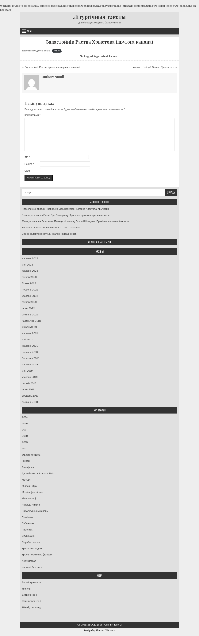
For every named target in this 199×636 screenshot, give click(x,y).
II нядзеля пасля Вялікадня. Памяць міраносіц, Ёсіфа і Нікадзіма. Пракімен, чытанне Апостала (75, 221)
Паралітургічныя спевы (35, 511)
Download (57, 51)
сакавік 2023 (29, 277)
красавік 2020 (30, 345)
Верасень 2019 (30, 358)
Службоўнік (28, 535)
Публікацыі (28, 523)
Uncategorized (31, 454)
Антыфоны (28, 467)
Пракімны (27, 517)
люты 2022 (28, 308)
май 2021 (27, 339)
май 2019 (27, 370)
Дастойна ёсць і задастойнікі (38, 473)
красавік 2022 (30, 295)
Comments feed (31, 601)
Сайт (27, 170)
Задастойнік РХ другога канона (36, 51)
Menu (29, 31)
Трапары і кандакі (32, 548)
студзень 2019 (30, 395)
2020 (25, 448)
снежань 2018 (30, 402)
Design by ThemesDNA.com (99, 630)
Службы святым (31, 542)
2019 (25, 442)
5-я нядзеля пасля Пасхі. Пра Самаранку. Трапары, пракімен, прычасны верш (66, 215)
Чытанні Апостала (32, 567)
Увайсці (26, 588)
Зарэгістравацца (31, 582)
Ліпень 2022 (29, 283)
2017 (25, 429)
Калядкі (26, 479)
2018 (25, 435)
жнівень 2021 (29, 327)
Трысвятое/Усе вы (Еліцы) (37, 554)
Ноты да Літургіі (31, 504)
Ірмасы (26, 460)
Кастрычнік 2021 (31, 320)
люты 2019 (28, 389)
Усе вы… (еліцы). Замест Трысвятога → (155, 67)
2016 (25, 423)
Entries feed (29, 594)
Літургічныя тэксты (99, 16)
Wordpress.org (31, 607)
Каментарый (33, 115)
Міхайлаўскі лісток (32, 492)
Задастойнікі (100, 56)
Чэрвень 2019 (30, 364)
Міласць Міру (29, 486)
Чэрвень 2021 (30, 333)
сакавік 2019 (29, 383)
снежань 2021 (30, 314)
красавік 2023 (30, 270)
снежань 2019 (30, 352)
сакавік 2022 (29, 302)
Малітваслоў (29, 498)
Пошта (29, 163)
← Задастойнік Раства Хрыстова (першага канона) (51, 67)
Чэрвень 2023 (30, 258)
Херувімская (29, 560)
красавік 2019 (30, 377)
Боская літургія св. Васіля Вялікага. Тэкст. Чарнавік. (51, 227)
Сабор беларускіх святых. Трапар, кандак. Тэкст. (49, 233)
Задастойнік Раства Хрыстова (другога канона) (99, 42)
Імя (27, 156)
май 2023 (27, 264)
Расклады (27, 529)
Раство (113, 56)
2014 (25, 417)
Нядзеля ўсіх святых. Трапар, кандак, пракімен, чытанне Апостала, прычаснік (65, 208)
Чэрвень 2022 (30, 289)
